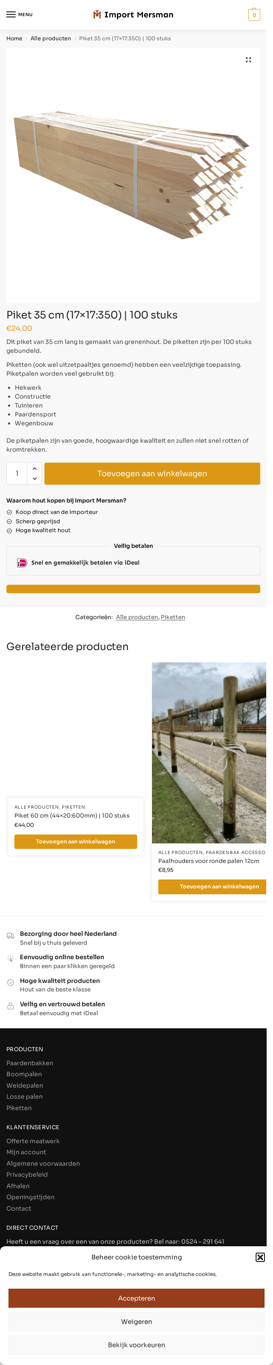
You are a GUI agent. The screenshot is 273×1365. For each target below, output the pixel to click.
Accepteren (136, 1298)
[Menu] (19, 14)
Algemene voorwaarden (43, 1163)
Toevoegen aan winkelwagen (152, 473)
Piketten (173, 617)
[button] (260, 1257)
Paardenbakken (29, 1063)
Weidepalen (24, 1085)
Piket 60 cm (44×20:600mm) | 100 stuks (72, 815)
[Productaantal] (17, 474)
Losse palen (24, 1096)
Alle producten (50, 38)
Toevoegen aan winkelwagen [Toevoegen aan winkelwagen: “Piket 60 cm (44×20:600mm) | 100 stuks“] (75, 841)
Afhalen (18, 1186)
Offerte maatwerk (33, 1141)
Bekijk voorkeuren (136, 1345)
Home (14, 38)
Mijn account (26, 1152)
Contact (18, 1208)
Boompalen (24, 1074)
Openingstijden (30, 1197)
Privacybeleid (27, 1174)
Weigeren (136, 1322)
